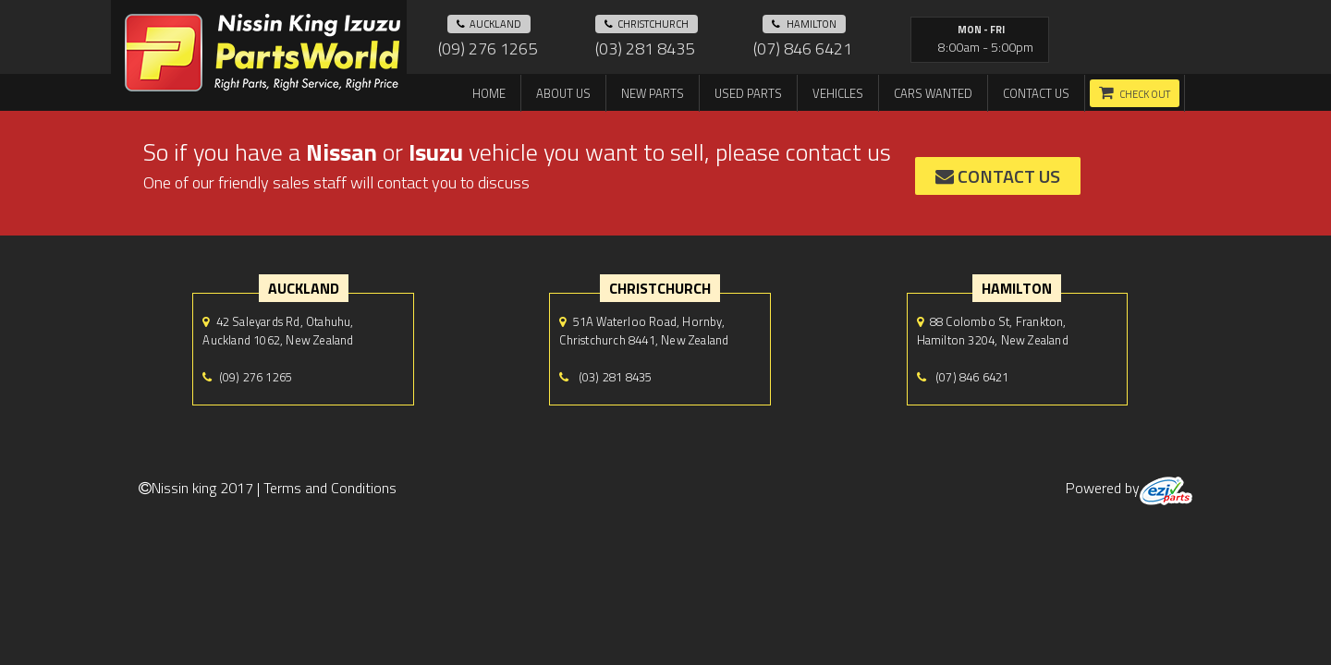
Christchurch (646, 24)
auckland (489, 24)
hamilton (804, 24)
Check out (1144, 94)
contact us (997, 176)
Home (489, 93)
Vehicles (837, 93)
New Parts (652, 93)
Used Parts (748, 93)
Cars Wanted (933, 93)
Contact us (1036, 93)
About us (563, 93)
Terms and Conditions (330, 488)
